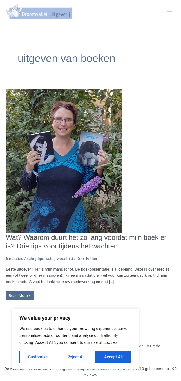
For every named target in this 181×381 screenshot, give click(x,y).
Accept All (113, 357)
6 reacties (14, 258)
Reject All (75, 357)
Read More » (19, 297)
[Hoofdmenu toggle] (169, 11)
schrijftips (35, 258)
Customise (38, 357)
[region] (75, 339)
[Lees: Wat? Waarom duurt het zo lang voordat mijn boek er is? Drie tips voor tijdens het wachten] (64, 160)
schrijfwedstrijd (59, 258)
